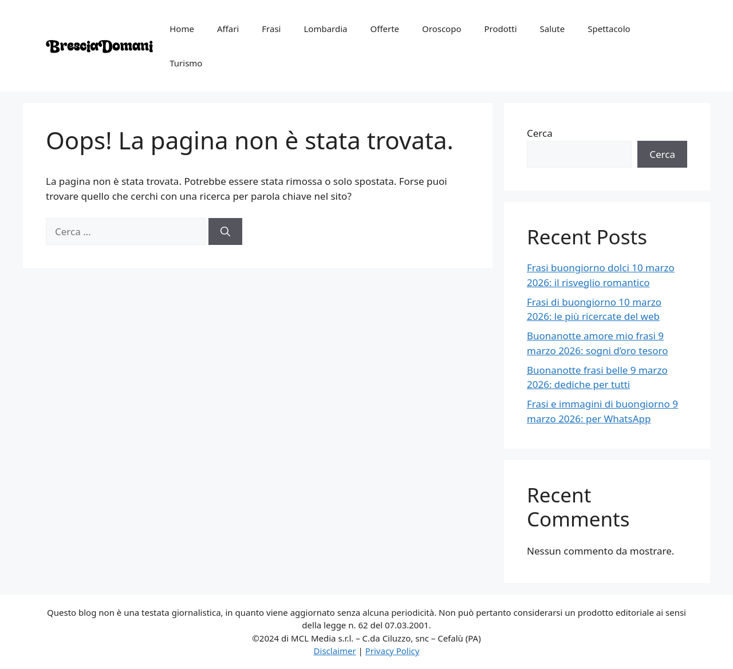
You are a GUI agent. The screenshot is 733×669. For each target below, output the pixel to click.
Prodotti (500, 28)
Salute (552, 28)
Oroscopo (441, 28)
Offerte (384, 28)
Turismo (186, 63)
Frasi (271, 28)
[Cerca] (225, 232)
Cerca (540, 133)
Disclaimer (335, 650)
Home (182, 28)
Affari (228, 28)
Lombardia (325, 28)
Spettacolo (609, 28)
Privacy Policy (392, 650)
